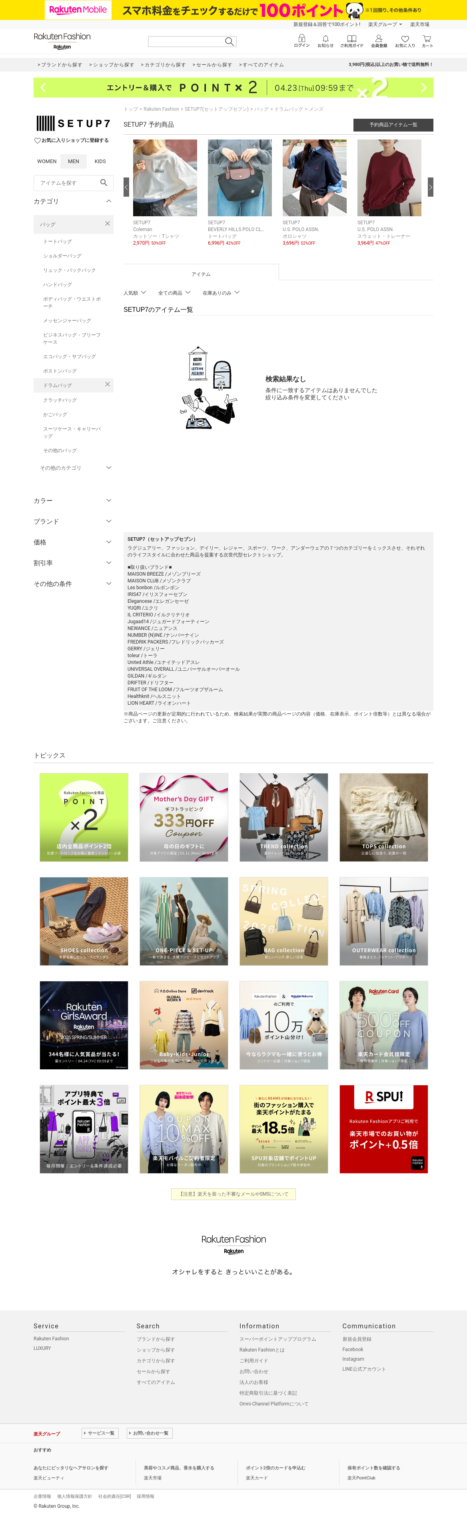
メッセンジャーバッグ (67, 320)
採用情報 (145, 1496)
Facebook (353, 1349)
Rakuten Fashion (161, 109)
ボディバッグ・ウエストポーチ (72, 302)
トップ (131, 109)
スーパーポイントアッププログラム (277, 1339)
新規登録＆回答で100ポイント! (326, 24)
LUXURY (42, 1348)
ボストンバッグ (60, 371)
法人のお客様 (253, 1382)
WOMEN (47, 161)
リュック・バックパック (69, 270)
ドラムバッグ (57, 385)
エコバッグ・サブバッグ (69, 356)
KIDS (100, 161)
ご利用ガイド (253, 1361)
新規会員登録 (357, 1339)
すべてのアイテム (156, 1382)
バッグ (48, 224)
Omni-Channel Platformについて (274, 1404)
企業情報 (42, 1496)
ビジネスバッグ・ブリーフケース (72, 338)
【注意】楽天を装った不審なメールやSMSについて (233, 1194)
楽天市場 (419, 24)
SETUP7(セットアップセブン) (217, 109)
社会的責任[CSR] (114, 1496)
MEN (73, 161)
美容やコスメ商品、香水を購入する (179, 1468)
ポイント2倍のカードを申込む (275, 1468)
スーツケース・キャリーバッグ (72, 432)
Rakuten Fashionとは (262, 1350)
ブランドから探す (156, 1339)
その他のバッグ (60, 450)
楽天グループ (382, 24)
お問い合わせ (253, 1371)
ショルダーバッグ (62, 256)
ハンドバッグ (57, 284)
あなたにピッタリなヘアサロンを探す (71, 1468)
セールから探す (153, 1371)
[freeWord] (74, 183)
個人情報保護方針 (74, 1496)
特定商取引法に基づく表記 (268, 1393)
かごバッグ (55, 414)
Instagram (353, 1359)
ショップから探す (156, 1350)
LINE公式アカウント (364, 1369)
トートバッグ (57, 241)
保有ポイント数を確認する (373, 1468)
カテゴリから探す (156, 1361)
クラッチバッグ (60, 400)
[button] (166, 199)
